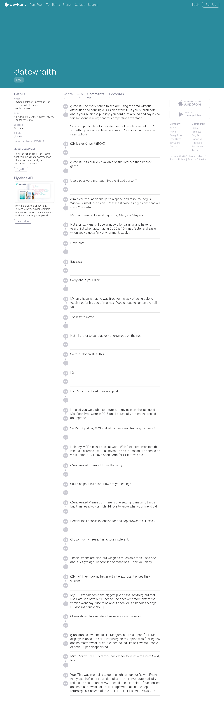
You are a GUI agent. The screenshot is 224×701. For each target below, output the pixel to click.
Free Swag (175, 139)
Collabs (80, 5)
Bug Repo (197, 135)
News (173, 131)
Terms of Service (197, 159)
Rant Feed (36, 5)
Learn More (23, 221)
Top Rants (53, 5)
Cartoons (197, 139)
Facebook (197, 146)
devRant (174, 156)
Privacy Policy (177, 159)
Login (196, 5)
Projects (196, 131)
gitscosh (18, 136)
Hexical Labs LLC (197, 156)
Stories (67, 5)
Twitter (195, 150)
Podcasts (197, 142)
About (173, 128)
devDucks (175, 142)
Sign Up (210, 5)
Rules (195, 128)
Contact (174, 146)
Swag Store (176, 135)
